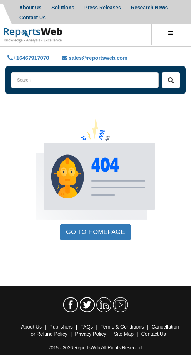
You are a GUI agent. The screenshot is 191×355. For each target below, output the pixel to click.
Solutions (62, 7)
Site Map (124, 334)
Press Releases (102, 7)
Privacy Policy (90, 334)
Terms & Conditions (122, 327)
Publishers (60, 327)
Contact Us (153, 334)
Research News (149, 7)
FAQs (86, 327)
